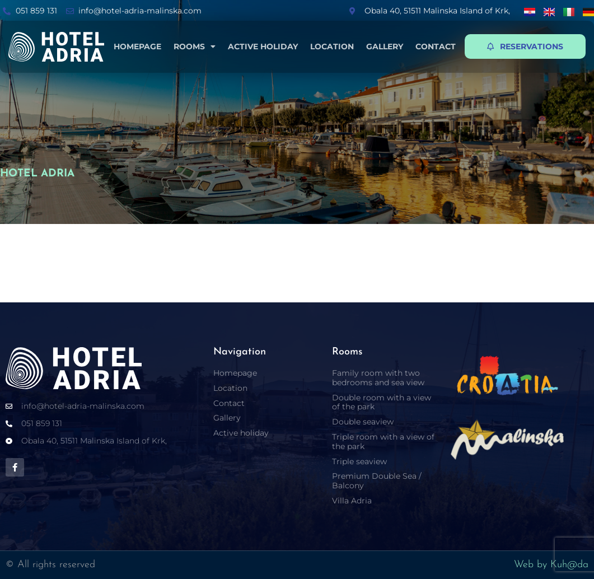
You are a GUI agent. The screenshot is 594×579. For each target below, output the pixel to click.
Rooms (195, 46)
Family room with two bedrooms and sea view (378, 377)
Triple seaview (359, 461)
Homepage (137, 46)
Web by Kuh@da (551, 564)
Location (332, 46)
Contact (435, 46)
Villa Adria (352, 501)
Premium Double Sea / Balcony (377, 481)
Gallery (384, 46)
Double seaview (363, 422)
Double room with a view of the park (381, 402)
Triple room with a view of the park (383, 441)
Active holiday (263, 46)
